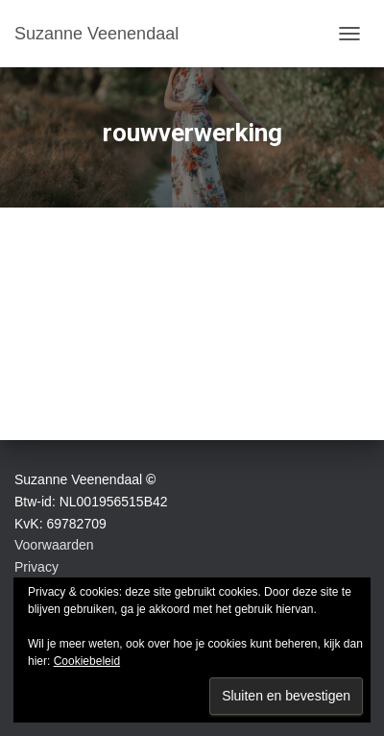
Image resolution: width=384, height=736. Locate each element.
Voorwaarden (54, 544)
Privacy (36, 567)
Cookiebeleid (87, 661)
